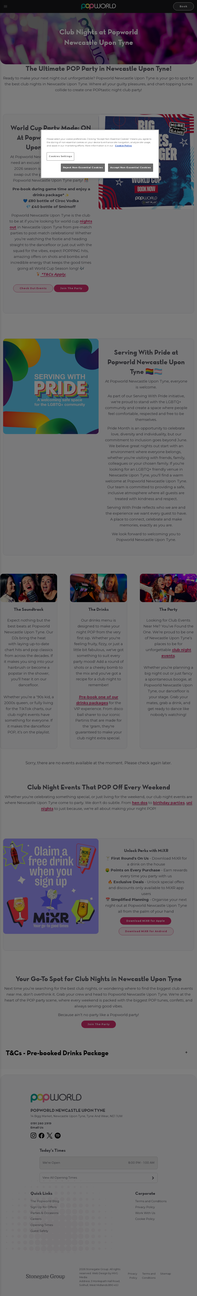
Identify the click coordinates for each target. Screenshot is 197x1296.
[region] (100, 154)
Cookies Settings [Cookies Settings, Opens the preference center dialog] (60, 156)
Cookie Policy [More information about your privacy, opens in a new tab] (123, 145)
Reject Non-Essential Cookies (83, 167)
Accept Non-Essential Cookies (130, 167)
